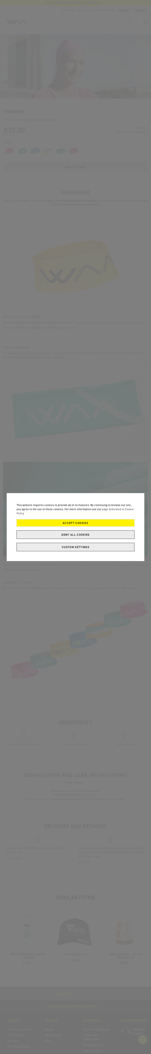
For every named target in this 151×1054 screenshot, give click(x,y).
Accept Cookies (75, 523)
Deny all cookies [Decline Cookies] (75, 534)
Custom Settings (75, 547)
